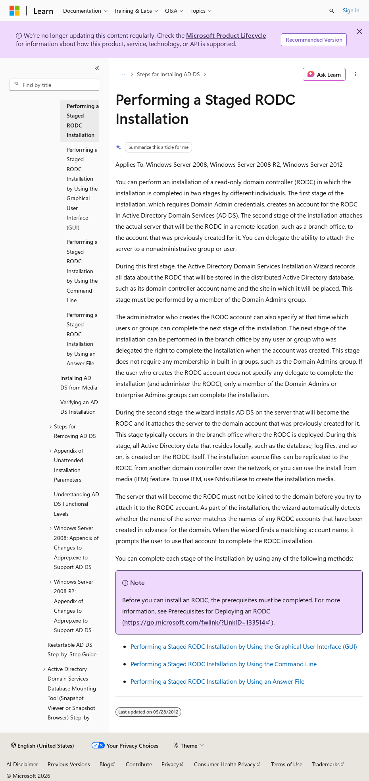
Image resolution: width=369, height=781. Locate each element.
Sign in (351, 10)
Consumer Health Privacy (225, 764)
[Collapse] (97, 68)
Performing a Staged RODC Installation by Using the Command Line (224, 664)
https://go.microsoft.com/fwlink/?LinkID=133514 (194, 622)
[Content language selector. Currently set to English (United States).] (42, 745)
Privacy (170, 764)
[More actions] (356, 74)
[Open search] (332, 11)
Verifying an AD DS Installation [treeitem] (79, 407)
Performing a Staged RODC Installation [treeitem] (83, 120)
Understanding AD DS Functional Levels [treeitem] (76, 503)
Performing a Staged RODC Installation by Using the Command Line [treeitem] (82, 271)
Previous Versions (69, 764)
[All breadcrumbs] (122, 74)
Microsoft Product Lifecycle (226, 35)
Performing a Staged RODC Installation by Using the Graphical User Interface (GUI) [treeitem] (82, 188)
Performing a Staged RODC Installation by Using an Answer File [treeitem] (82, 339)
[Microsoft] (15, 11)
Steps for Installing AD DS (168, 74)
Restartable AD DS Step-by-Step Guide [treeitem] (72, 649)
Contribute (139, 764)
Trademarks (326, 764)
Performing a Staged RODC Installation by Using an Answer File (217, 681)
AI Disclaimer (22, 764)
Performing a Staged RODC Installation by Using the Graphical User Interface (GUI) (244, 646)
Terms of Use (286, 764)
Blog (105, 764)
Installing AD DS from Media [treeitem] (78, 382)
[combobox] (54, 85)
